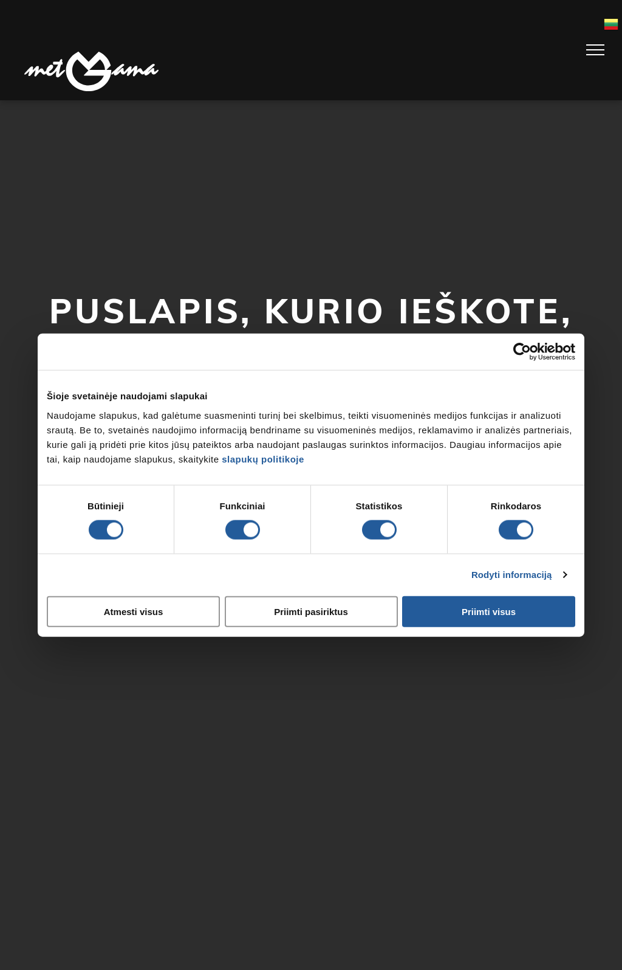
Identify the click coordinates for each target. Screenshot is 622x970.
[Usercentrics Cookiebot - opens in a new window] (522, 352)
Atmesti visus (133, 611)
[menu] (595, 50)
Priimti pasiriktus (311, 611)
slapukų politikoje (263, 458)
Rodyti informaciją (511, 574)
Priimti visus (489, 611)
